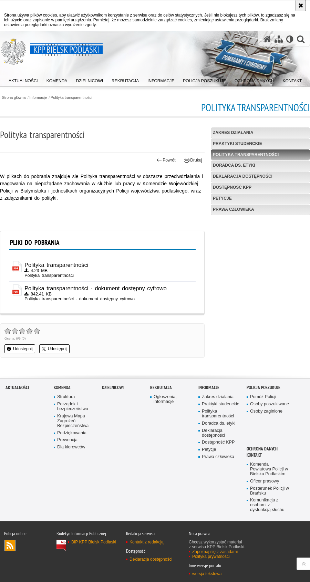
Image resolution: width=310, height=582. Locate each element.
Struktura (66, 397)
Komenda (62, 388)
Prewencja (67, 440)
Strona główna (13, 98)
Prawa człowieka (233, 209)
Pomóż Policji (263, 397)
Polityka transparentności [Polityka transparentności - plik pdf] (56, 265)
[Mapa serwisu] (279, 39)
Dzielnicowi (113, 388)
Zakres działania (233, 132)
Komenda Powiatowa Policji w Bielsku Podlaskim (269, 469)
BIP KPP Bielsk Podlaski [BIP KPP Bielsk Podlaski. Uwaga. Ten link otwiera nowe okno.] (93, 542)
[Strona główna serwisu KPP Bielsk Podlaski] (267, 39)
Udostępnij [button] (20, 348)
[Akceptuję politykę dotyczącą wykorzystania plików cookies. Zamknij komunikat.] (301, 5)
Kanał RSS (10, 545)
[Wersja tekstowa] (289, 39)
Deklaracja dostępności (242, 176)
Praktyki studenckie (237, 143)
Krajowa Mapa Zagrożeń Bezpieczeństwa (73, 421)
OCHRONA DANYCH (262, 449)
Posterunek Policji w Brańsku (269, 491)
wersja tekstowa (206, 573)
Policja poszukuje (263, 388)
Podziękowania (71, 433)
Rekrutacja (161, 388)
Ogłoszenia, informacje (165, 399)
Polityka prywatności (211, 556)
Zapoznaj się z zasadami (215, 551)
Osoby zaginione (266, 411)
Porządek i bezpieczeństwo (72, 406)
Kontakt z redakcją (147, 542)
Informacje (38, 98)
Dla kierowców (71, 447)
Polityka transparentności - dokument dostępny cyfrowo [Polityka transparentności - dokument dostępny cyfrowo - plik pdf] (95, 288)
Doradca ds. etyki (234, 165)
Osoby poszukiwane (269, 404)
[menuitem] (23, 79)
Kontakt (254, 455)
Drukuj (193, 160)
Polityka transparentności (71, 98)
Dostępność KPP (232, 187)
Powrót (166, 160)
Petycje (222, 198)
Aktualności (17, 388)
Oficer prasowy (264, 481)
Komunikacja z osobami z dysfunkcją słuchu (267, 505)
